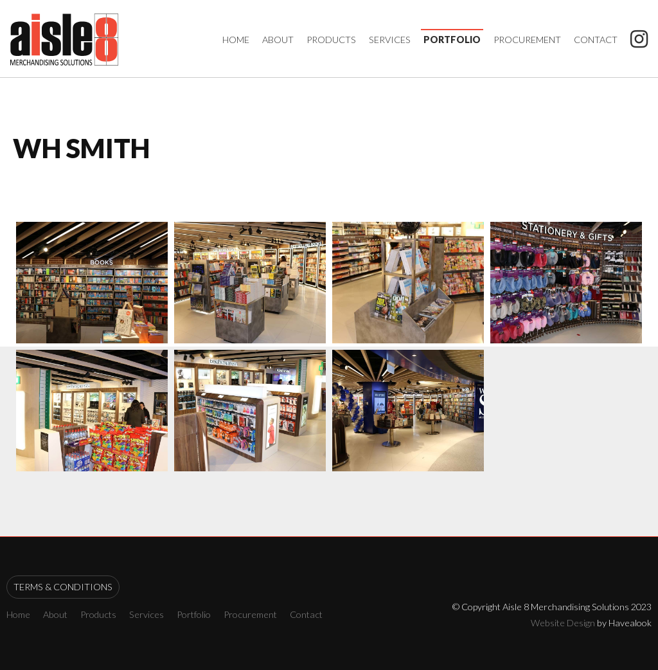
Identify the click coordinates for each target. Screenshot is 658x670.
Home (235, 39)
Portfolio (452, 39)
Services (390, 39)
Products (331, 39)
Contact (596, 39)
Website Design (563, 622)
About (278, 39)
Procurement (527, 39)
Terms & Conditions (62, 586)
